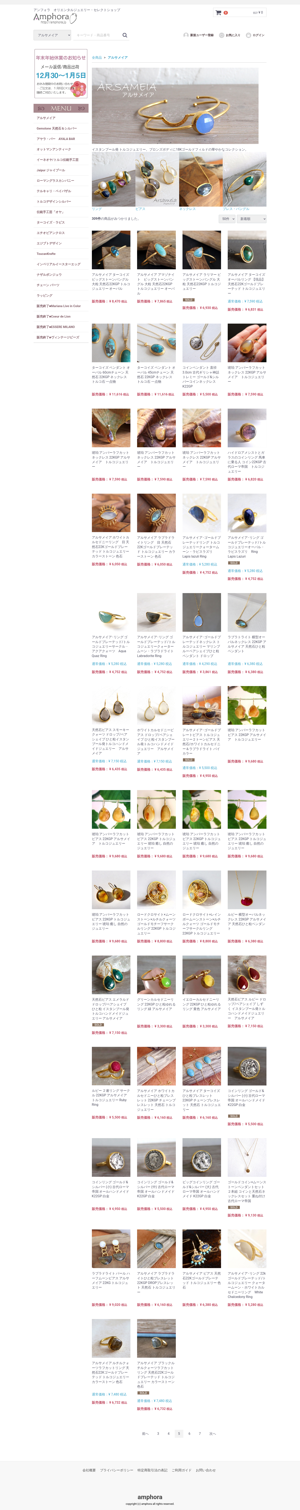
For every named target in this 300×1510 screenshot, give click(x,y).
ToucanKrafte (46, 254)
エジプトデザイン (49, 243)
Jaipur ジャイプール (51, 170)
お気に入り (229, 35)
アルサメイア (46, 118)
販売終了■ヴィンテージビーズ (58, 337)
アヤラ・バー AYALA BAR (56, 139)
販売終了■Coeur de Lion (53, 316)
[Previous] (145, 1434)
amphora (150, 1497)
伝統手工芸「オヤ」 (51, 212)
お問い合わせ (206, 1470)
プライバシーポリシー (116, 1470)
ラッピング (44, 295)
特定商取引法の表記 (153, 1470)
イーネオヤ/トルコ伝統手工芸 (58, 160)
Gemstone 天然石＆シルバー (57, 128)
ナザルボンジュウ (49, 275)
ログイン (254, 35)
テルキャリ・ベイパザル (54, 191)
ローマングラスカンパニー (55, 181)
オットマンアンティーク (54, 149)
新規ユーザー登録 (198, 35)
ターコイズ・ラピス (51, 222)
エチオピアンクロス (51, 233)
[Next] (212, 1434)
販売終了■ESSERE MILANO (56, 327)
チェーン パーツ (48, 285)
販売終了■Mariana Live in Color (59, 306)
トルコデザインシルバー (54, 201)
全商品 (97, 58)
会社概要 (89, 1470)
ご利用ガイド (182, 1470)
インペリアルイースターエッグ (58, 264)
